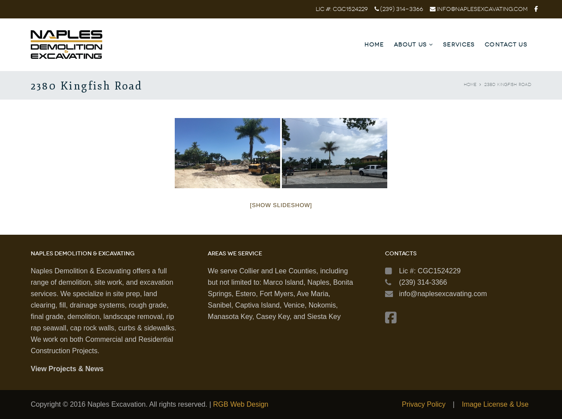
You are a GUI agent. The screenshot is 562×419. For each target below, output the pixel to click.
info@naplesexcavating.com (482, 9)
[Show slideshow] (281, 205)
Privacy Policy (424, 404)
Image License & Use (495, 404)
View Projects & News (67, 368)
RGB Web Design (240, 404)
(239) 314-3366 (401, 9)
